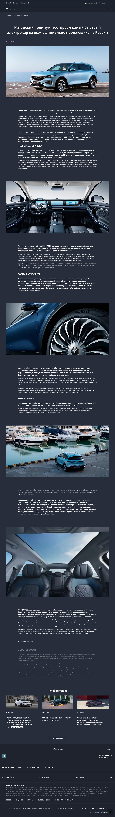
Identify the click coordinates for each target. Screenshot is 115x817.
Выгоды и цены (44, 800)
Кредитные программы (24, 800)
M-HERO (20, 767)
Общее (8, 800)
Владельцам (79, 777)
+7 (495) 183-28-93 (104, 757)
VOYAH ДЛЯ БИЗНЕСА (34, 767)
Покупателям (44, 777)
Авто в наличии (8, 767)
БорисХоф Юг (25, 3)
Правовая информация (65, 808)
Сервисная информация (64, 800)
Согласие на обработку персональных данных (95, 808)
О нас (111, 777)
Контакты (49, 767)
